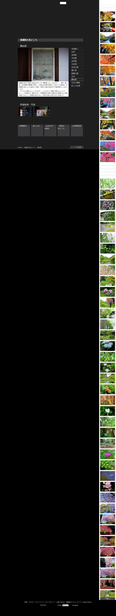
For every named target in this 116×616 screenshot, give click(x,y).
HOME (20, 147)
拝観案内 (45, 23)
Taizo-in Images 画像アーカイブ (107, 2)
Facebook (43, 605)
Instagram (75, 605)
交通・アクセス (40, 23)
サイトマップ (40, 602)
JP (61, 3)
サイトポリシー (50, 602)
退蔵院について (19, 23)
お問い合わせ (60, 602)
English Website (87, 602)
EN (64, 3)
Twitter (59, 605)
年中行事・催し (30, 23)
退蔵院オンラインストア (73, 602)
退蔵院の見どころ (24, 23)
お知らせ (35, 23)
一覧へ (107, 599)
